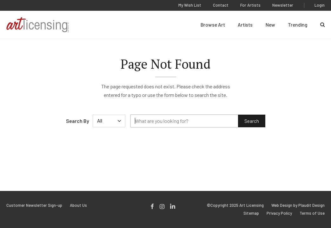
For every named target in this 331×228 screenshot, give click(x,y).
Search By (77, 121)
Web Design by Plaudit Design (298, 205)
